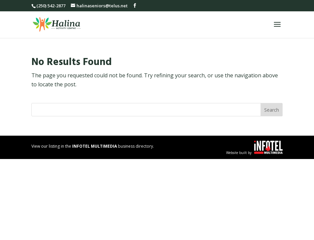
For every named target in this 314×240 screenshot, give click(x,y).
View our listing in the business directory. (92, 146)
